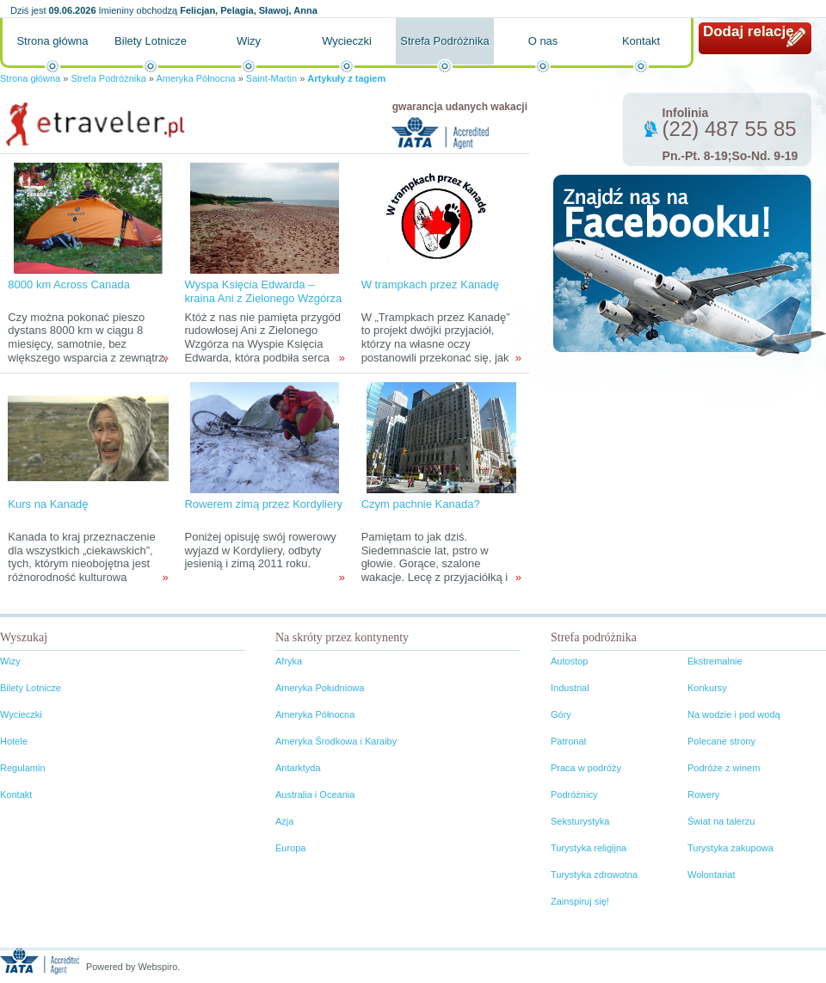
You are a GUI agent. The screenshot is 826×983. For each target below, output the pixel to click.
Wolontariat (711, 874)
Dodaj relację (748, 31)
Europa (290, 848)
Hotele (14, 741)
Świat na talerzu (721, 821)
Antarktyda (298, 768)
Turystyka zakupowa (730, 848)
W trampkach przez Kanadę (430, 284)
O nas (543, 40)
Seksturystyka (580, 821)
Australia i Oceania (314, 794)
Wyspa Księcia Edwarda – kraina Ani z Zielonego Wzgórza (263, 291)
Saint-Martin (271, 78)
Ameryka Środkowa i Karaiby (336, 741)
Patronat (569, 741)
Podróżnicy (574, 794)
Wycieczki (347, 40)
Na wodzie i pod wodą (733, 714)
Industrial (570, 688)
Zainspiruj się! (580, 901)
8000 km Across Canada (69, 284)
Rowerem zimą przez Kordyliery (263, 504)
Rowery (703, 794)
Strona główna (52, 40)
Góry (561, 714)
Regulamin (23, 768)
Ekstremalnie (715, 661)
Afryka (288, 661)
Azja (284, 821)
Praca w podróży (586, 768)
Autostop (569, 661)
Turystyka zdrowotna (594, 874)
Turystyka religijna (588, 848)
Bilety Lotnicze (150, 40)
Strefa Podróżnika (444, 40)
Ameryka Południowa (319, 688)
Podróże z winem (723, 768)
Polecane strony (721, 741)
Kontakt (641, 40)
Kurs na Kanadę (48, 504)
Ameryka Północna (195, 78)
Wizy (249, 40)
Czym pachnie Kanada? (420, 504)
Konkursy (707, 688)
